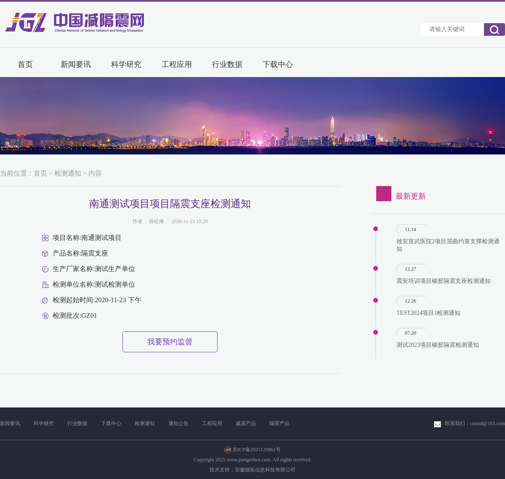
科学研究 (126, 64)
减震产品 (246, 423)
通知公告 (178, 423)
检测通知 (67, 173)
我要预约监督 (170, 342)
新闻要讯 (76, 64)
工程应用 (177, 64)
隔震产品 (279, 423)
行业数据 (227, 64)
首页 (25, 64)
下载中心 (278, 64)
